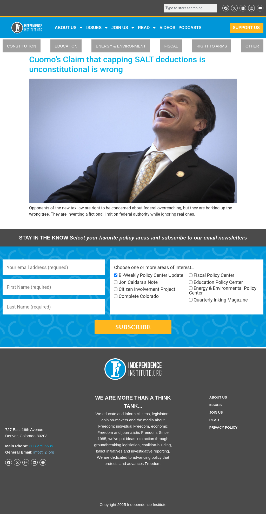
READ (147, 27)
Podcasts (190, 27)
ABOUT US (69, 27)
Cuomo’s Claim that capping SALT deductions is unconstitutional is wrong (117, 64)
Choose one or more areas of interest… (154, 267)
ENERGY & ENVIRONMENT (121, 46)
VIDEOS (167, 27)
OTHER (252, 46)
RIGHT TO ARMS (211, 46)
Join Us (216, 412)
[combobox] (190, 8)
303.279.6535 (41, 446)
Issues (97, 27)
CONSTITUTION (21, 46)
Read (214, 420)
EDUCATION (66, 46)
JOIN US (123, 27)
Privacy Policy (223, 427)
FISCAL (171, 46)
